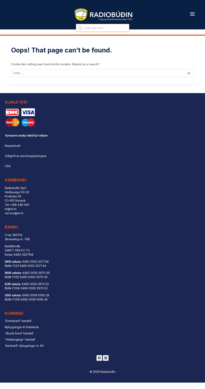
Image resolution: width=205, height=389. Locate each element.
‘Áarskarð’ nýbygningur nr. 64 (24, 352)
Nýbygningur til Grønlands (22, 333)
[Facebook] (99, 364)
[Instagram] (106, 364)
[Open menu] (192, 11)
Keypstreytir (13, 152)
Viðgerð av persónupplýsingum (25, 162)
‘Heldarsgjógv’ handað (20, 345)
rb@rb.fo (11, 215)
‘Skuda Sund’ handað (19, 339)
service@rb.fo (14, 219)
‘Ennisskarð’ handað (18, 327)
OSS (8, 172)
